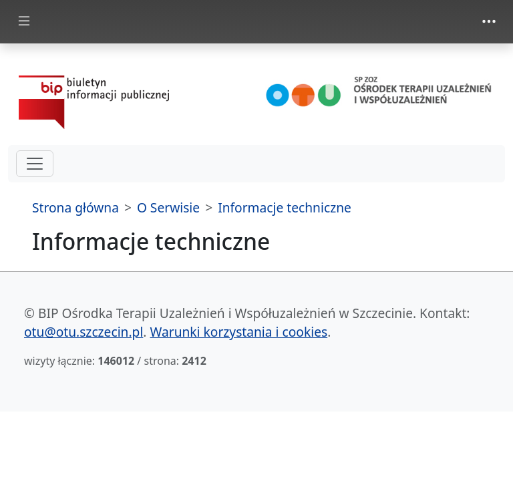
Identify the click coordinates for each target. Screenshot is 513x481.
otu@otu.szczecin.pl (83, 332)
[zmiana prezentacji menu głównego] (24, 21)
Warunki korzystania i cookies (239, 332)
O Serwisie (168, 207)
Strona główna (75, 207)
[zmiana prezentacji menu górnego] (489, 21)
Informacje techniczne (284, 207)
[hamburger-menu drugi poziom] (34, 163)
